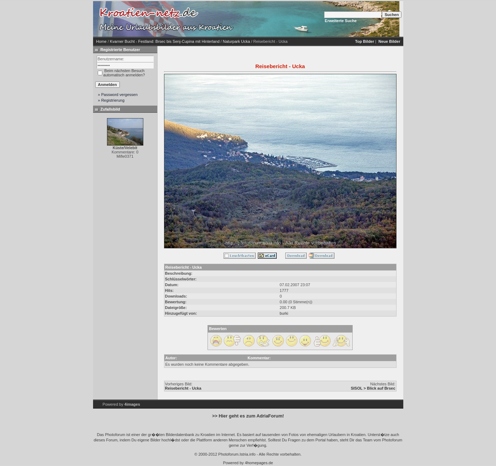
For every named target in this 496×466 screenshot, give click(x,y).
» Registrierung (111, 100)
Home (101, 41)
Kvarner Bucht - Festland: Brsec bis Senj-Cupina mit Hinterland (165, 41)
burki (284, 313)
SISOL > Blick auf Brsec (373, 388)
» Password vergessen (118, 94)
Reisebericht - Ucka (183, 388)
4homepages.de (259, 463)
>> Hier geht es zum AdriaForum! (248, 416)
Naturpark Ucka (236, 41)
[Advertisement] (296, 19)
